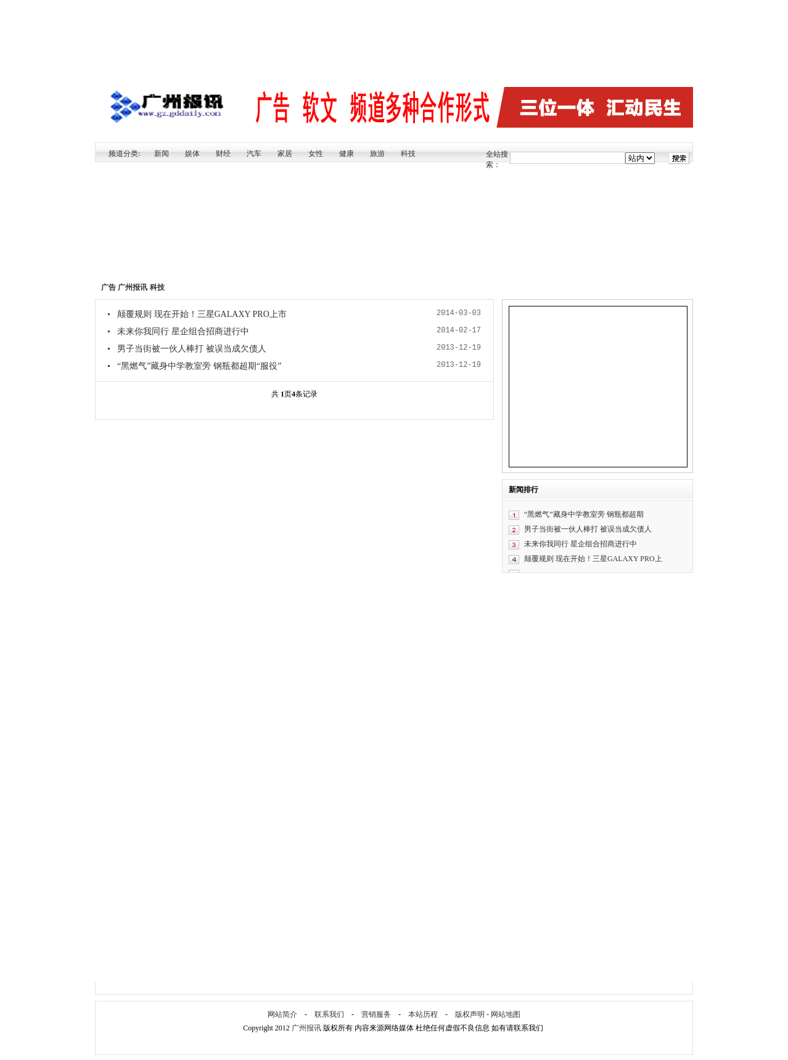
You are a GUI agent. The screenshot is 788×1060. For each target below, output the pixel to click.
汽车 (254, 153)
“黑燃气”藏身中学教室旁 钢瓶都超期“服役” (199, 366)
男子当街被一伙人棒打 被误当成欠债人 (191, 348)
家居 (284, 153)
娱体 (192, 153)
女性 (315, 153)
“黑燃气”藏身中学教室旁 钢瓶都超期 (584, 514)
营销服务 (376, 1014)
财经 (223, 153)
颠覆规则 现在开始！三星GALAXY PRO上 (593, 558)
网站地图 (505, 1014)
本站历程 (423, 1014)
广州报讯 (132, 287)
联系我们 (329, 1014)
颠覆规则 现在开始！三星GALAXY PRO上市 (202, 314)
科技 (408, 153)
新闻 (161, 153)
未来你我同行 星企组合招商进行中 (183, 331)
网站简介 (282, 1014)
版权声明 (470, 1014)
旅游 (377, 153)
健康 (346, 153)
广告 (108, 287)
